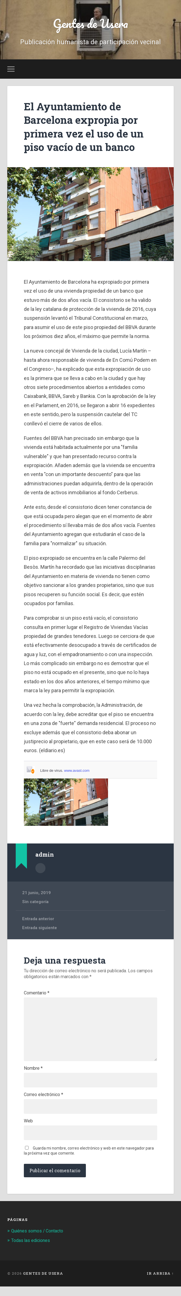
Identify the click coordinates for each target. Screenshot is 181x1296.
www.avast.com (77, 772)
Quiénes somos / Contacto (39, 1240)
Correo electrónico (43, 1102)
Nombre (33, 1075)
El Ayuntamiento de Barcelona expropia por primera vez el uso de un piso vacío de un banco (90, 127)
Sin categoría (35, 902)
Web (28, 1129)
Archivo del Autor (40, 869)
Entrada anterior (38, 919)
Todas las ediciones (32, 1250)
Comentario (36, 993)
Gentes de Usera (90, 24)
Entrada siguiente (39, 928)
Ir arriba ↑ (160, 1283)
